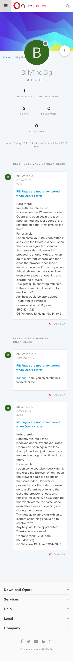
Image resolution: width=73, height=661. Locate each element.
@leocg (21, 377)
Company (12, 628)
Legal (8, 618)
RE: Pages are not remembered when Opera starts (38, 193)
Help (8, 609)
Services (11, 599)
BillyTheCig (24, 176)
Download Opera (18, 590)
